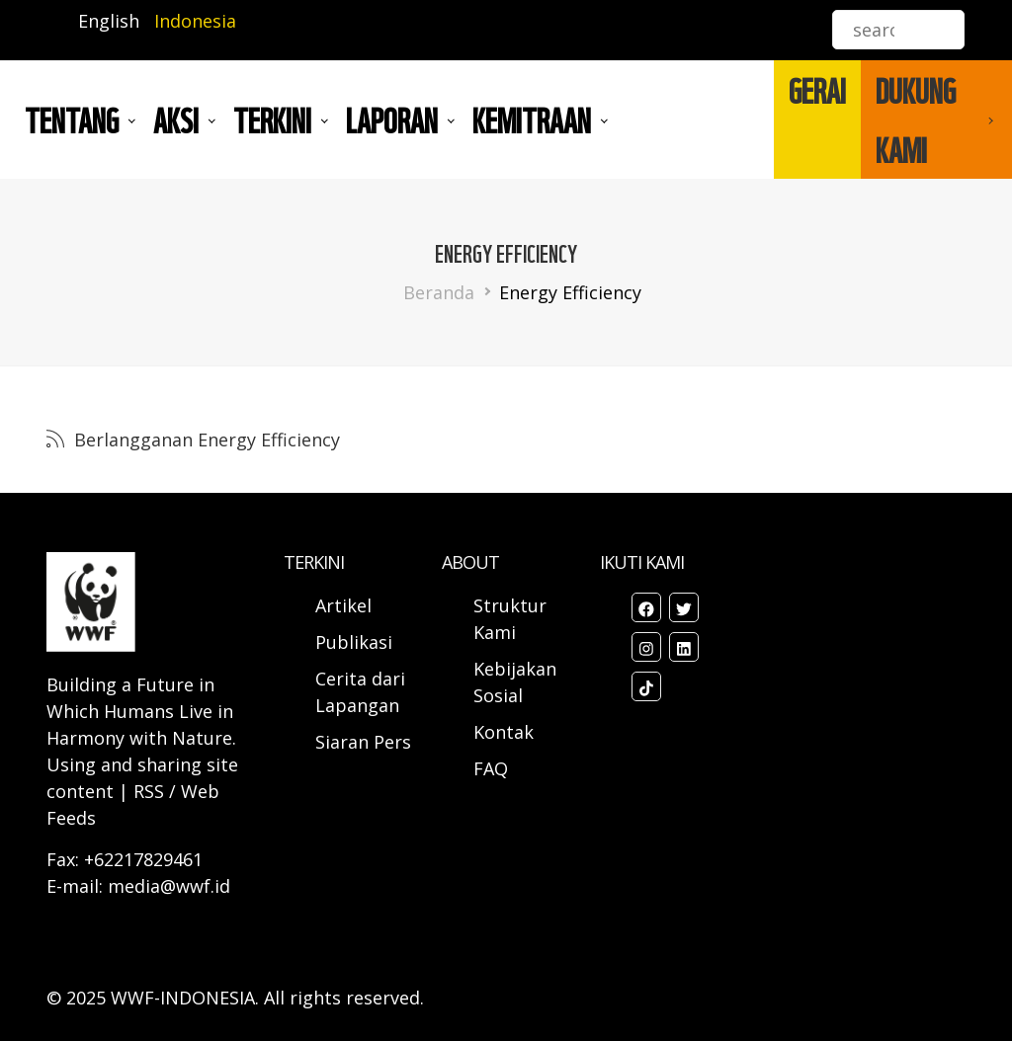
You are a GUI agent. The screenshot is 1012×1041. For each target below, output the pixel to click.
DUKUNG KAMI (916, 119)
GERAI (817, 90)
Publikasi (353, 642)
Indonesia (195, 21)
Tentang (72, 119)
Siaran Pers (363, 742)
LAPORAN (392, 119)
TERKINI (272, 119)
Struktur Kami (510, 619)
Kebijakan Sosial (514, 682)
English (108, 21)
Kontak (503, 732)
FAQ (490, 768)
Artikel (346, 605)
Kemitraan (531, 119)
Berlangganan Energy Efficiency (204, 439)
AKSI (176, 119)
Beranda (438, 292)
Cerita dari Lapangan (360, 692)
